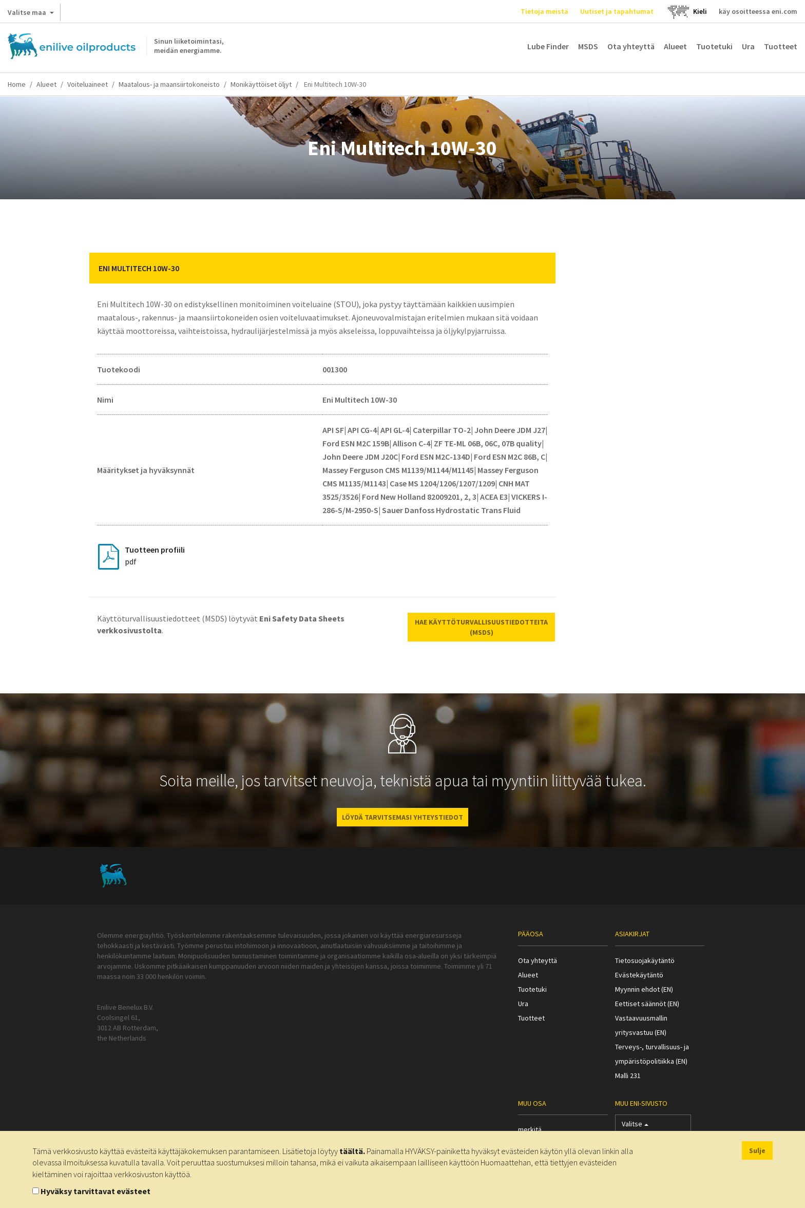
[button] (540, 268)
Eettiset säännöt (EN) (647, 1003)
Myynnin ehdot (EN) (644, 989)
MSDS (588, 46)
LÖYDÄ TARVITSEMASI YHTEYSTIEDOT (402, 817)
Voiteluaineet (87, 84)
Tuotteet (780, 46)
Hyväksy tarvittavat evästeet (95, 1191)
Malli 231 (628, 1075)
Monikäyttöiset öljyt (261, 84)
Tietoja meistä (544, 11)
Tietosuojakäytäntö (645, 960)
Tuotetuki (714, 46)
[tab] (322, 268)
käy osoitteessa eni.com (758, 11)
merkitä (530, 1129)
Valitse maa (31, 14)
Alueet (675, 46)
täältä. (352, 1151)
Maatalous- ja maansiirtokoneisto (169, 84)
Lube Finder (548, 46)
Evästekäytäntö (639, 974)
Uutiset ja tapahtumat (617, 11)
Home (17, 84)
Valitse (635, 1126)
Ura (748, 46)
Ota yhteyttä (631, 46)
